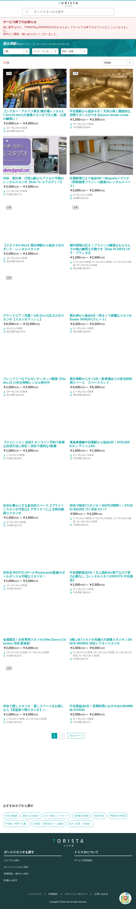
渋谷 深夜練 (11, 815)
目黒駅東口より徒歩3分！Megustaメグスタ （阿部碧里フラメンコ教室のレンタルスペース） (100, 182)
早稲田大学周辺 (118, 815)
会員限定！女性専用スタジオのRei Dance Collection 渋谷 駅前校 (34, 641)
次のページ (76, 735)
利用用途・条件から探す (16, 873)
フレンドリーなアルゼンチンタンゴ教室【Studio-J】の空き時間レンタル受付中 (34, 380)
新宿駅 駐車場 (81, 815)
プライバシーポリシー (76, 894)
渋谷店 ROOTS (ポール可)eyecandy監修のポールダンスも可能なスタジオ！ (34, 574)
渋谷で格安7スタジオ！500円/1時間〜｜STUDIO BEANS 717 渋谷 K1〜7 (101, 507)
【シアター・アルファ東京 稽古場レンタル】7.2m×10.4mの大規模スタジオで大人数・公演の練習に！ (34, 115)
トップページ (34, 894)
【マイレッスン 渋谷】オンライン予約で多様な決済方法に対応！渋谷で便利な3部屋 (34, 444)
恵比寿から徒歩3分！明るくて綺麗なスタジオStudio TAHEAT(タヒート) (101, 317)
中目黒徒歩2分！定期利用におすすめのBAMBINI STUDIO (101, 707)
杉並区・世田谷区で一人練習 (48, 823)
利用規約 (53, 894)
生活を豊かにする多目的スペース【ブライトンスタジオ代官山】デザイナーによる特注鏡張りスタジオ (33, 509)
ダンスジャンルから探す (16, 867)
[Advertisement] (68, 774)
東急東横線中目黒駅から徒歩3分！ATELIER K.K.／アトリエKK (100, 444)
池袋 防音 (99, 815)
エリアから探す (12, 860)
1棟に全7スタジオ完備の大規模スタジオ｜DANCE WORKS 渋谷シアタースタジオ (101, 641)
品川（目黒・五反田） (80, 823)
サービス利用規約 (83, 860)
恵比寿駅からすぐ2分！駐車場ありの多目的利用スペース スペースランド (101, 380)
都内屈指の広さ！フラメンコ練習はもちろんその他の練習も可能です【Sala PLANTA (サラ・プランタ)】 (100, 249)
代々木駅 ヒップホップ (57, 815)
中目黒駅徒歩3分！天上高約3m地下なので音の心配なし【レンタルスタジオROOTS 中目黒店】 (101, 576)
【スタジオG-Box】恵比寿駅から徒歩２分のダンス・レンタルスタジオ (33, 247)
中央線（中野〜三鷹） (16, 823)
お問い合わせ (101, 894)
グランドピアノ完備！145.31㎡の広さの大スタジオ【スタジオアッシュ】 (33, 317)
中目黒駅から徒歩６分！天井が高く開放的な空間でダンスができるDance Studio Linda (100, 113)
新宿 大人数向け (31, 815)
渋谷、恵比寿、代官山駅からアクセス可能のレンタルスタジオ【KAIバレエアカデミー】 (33, 180)
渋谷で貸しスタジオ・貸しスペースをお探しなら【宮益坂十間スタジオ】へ (33, 707)
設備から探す (10, 880)
